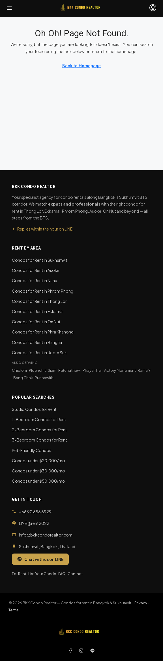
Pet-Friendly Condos (31, 450)
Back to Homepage (81, 65)
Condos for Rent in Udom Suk (39, 352)
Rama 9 (144, 370)
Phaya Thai (92, 370)
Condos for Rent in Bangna (37, 342)
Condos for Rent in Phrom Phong (42, 290)
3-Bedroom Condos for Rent (39, 439)
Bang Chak (23, 377)
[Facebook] (71, 650)
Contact (75, 573)
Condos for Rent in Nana (34, 280)
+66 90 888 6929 (35, 511)
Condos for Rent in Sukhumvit (39, 260)
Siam (52, 370)
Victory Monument (120, 370)
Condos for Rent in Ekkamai (37, 311)
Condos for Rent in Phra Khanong (43, 331)
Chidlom (19, 370)
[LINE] (92, 650)
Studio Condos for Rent (34, 409)
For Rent (19, 573)
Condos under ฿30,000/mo (38, 470)
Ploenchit (37, 370)
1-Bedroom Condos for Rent (39, 419)
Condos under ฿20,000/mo (38, 460)
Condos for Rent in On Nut (36, 321)
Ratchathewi (69, 370)
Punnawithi (44, 377)
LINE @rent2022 (34, 523)
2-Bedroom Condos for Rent (39, 429)
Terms (13, 610)
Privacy (140, 603)
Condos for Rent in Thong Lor (39, 301)
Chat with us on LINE (40, 559)
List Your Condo (42, 573)
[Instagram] (82, 650)
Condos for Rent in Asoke (35, 270)
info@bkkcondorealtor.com (45, 534)
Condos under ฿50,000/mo (38, 480)
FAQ (62, 573)
